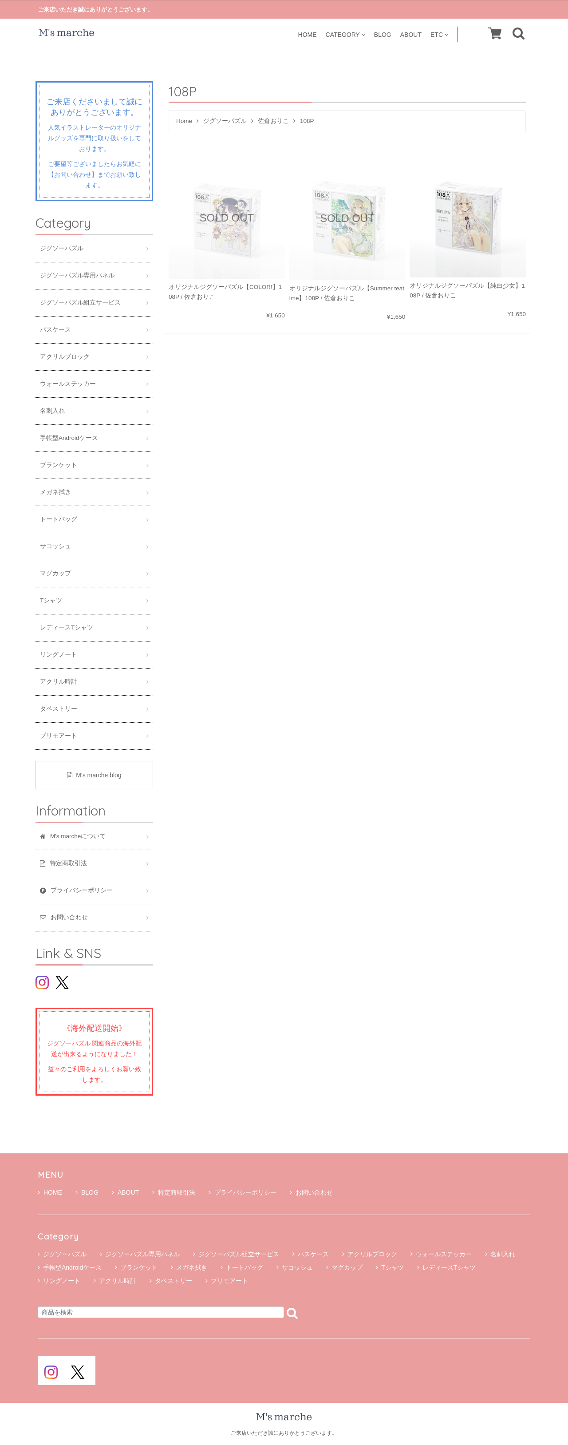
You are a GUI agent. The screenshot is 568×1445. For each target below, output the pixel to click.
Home (184, 121)
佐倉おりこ (273, 121)
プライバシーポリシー (242, 1192)
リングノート (58, 654)
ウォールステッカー (68, 383)
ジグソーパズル (225, 121)
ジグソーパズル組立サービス (80, 302)
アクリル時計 (58, 681)
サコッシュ (55, 546)
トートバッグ (58, 519)
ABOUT (411, 34)
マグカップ (55, 573)
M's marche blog (94, 775)
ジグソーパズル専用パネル (77, 275)
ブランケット (58, 465)
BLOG (382, 34)
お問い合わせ (311, 1192)
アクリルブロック (65, 356)
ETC (439, 34)
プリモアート (58, 735)
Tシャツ (51, 600)
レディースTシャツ (66, 627)
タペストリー (58, 708)
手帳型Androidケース (69, 438)
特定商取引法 (173, 1192)
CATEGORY (345, 34)
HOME (307, 34)
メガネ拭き (55, 492)
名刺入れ (52, 411)
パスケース (55, 329)
